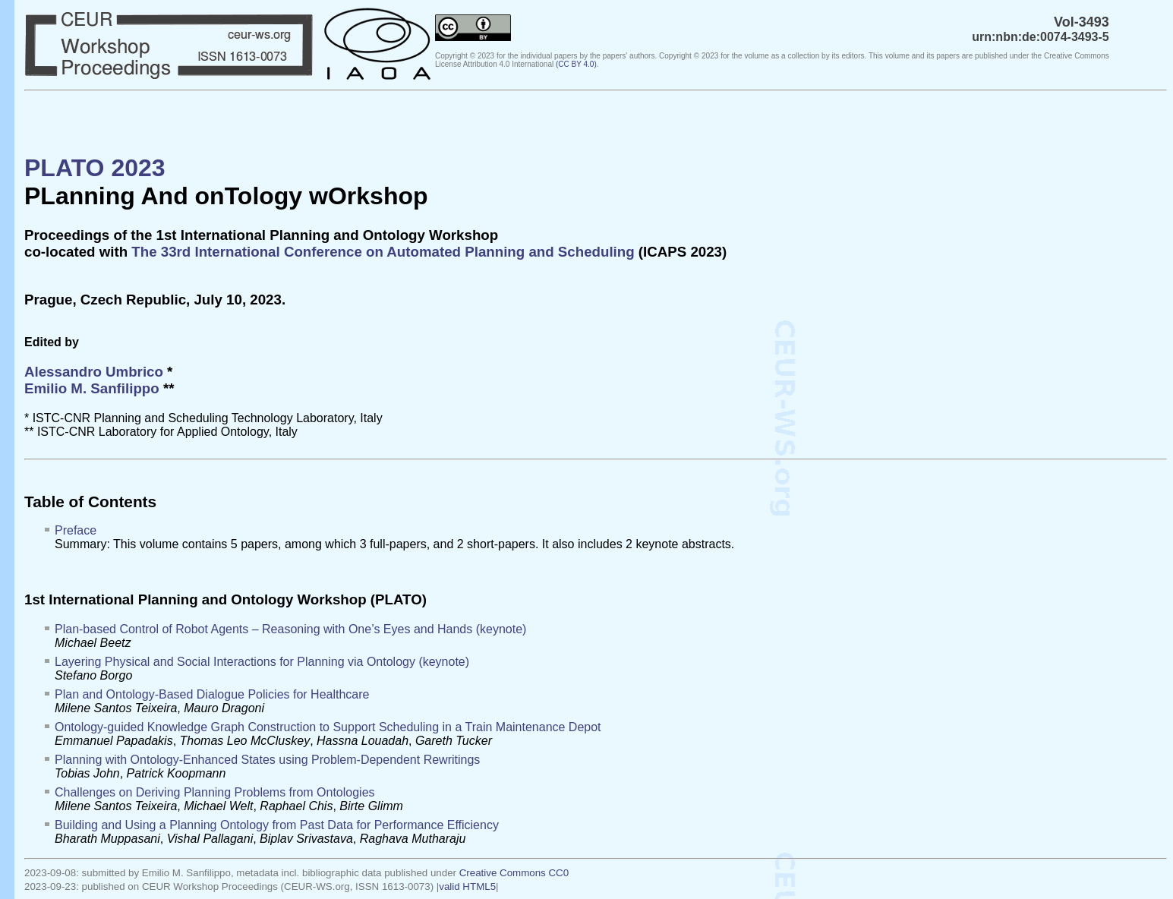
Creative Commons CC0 (514, 872)
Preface (75, 530)
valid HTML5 (467, 886)
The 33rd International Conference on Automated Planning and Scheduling (382, 252)
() (576, 64)
